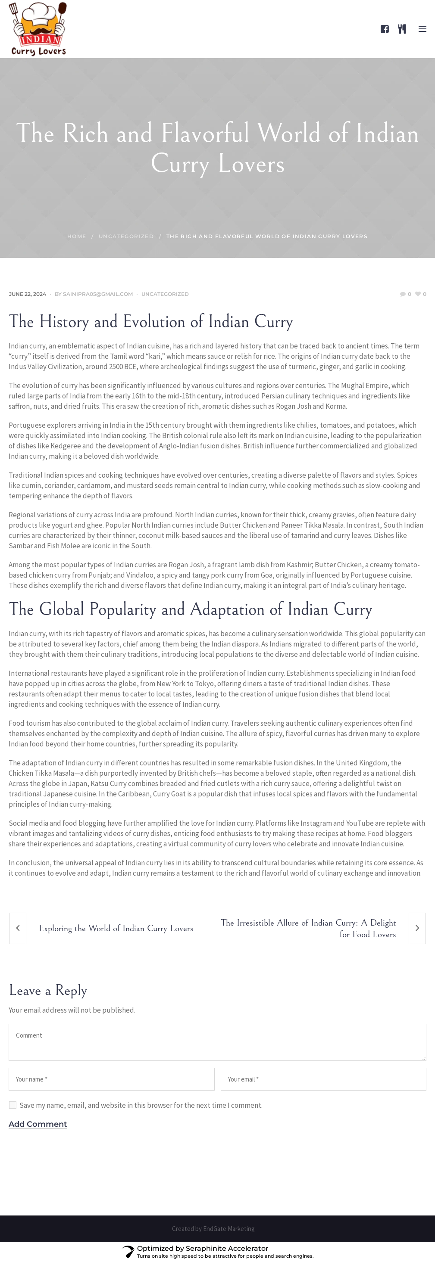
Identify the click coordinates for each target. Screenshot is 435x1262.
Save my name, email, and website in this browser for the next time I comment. (141, 1105)
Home (77, 236)
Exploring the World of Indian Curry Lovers (116, 928)
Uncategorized (126, 236)
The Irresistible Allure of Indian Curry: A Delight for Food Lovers (308, 928)
